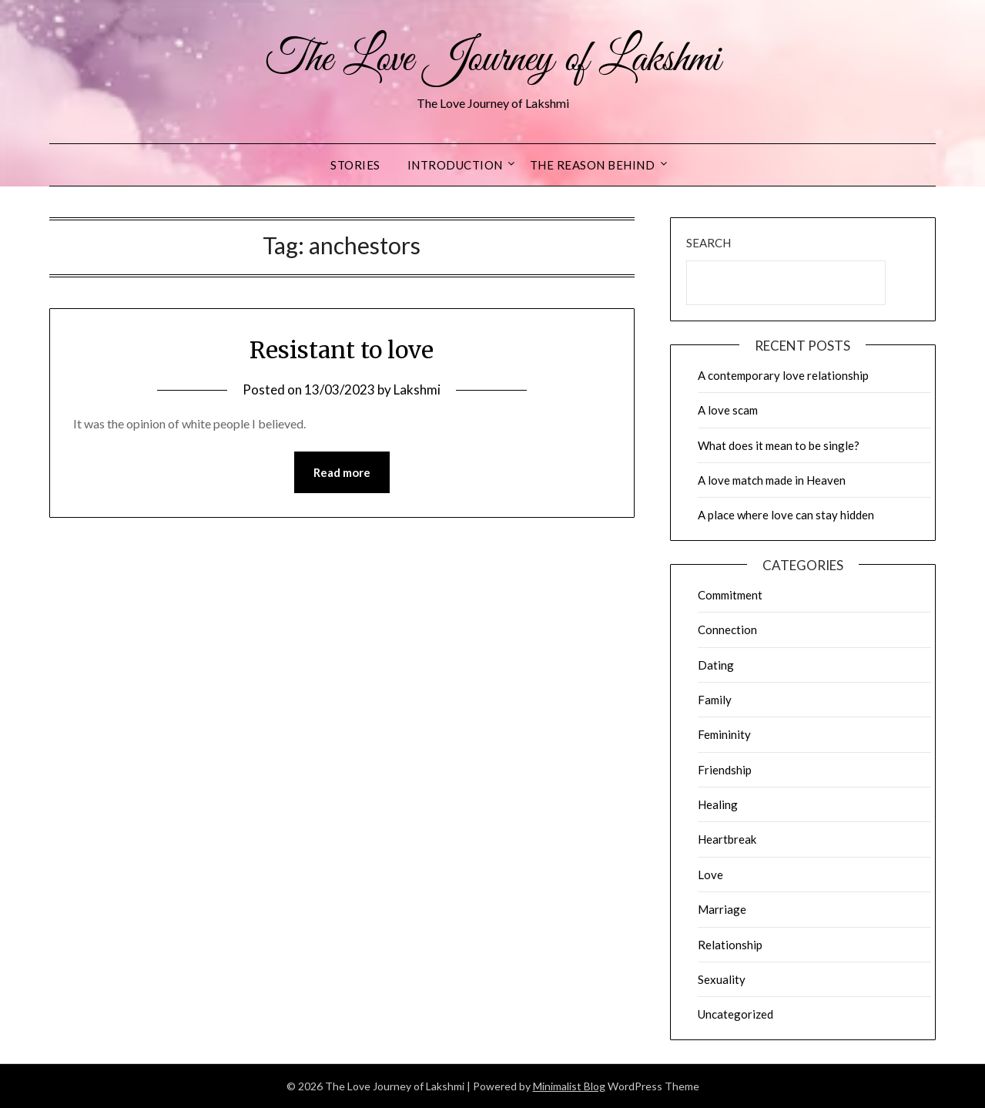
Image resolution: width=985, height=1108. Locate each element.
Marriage (722, 909)
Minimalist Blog (569, 1086)
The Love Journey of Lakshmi (492, 60)
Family (715, 700)
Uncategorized (735, 1014)
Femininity (724, 734)
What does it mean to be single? (778, 445)
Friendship (725, 770)
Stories (355, 165)
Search (708, 243)
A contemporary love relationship (783, 375)
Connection (727, 629)
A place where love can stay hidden (786, 515)
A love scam (728, 410)
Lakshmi (417, 389)
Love (710, 874)
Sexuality (721, 979)
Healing (718, 804)
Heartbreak (727, 839)
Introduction (455, 165)
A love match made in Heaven (772, 480)
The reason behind (592, 165)
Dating (716, 665)
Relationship (730, 945)
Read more (341, 472)
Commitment (730, 595)
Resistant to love (342, 349)
